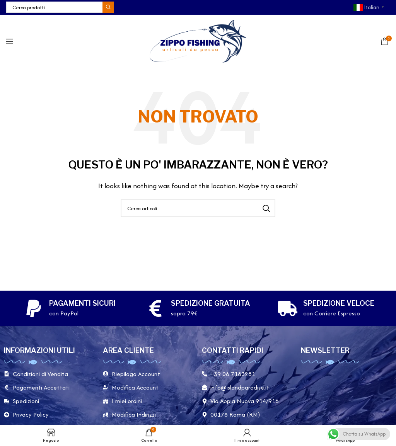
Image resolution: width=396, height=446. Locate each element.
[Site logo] (198, 40)
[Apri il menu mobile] (9, 41)
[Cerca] (60, 7)
